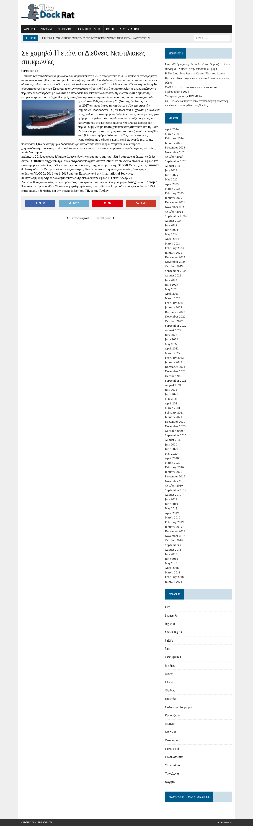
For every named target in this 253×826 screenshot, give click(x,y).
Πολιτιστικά (172, 748)
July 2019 (171, 499)
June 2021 (171, 394)
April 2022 (172, 348)
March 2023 (172, 298)
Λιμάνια (46, 29)
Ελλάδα (170, 682)
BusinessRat (65, 29)
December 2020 (175, 422)
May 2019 (171, 508)
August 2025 (173, 166)
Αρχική (29, 29)
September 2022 (175, 326)
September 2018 (175, 545)
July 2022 (171, 335)
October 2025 (174, 156)
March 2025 (172, 189)
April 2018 (172, 568)
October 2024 (174, 211)
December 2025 (175, 147)
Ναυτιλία (170, 732)
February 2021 (174, 412)
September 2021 (175, 380)
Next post (105, 218)
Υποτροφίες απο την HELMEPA (183, 96)
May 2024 (171, 234)
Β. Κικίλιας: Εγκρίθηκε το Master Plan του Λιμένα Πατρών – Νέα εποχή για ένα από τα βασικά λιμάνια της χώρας (197, 77)
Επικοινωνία (225, 822)
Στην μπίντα (172, 765)
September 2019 (175, 490)
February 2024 (174, 248)
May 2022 (171, 344)
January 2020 (173, 472)
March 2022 (172, 353)
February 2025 (174, 193)
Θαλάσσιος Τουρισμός (179, 707)
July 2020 (171, 444)
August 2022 (173, 330)
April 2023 (172, 294)
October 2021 (174, 376)
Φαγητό (170, 782)
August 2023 (173, 275)
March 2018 (172, 572)
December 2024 (175, 202)
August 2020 (173, 440)
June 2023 (171, 284)
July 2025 (171, 170)
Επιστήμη (171, 698)
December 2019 (175, 476)
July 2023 (171, 280)
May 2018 (171, 563)
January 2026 (173, 143)
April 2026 (172, 129)
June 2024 (171, 230)
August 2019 (173, 495)
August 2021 (173, 385)
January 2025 (173, 198)
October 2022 (174, 321)
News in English (129, 29)
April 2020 (172, 458)
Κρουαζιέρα (172, 715)
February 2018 (174, 577)
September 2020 (175, 435)
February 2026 (174, 138)
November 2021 (175, 371)
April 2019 (172, 513)
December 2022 (175, 312)
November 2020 (175, 426)
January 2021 (173, 417)
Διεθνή (169, 673)
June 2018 (171, 559)
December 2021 (175, 367)
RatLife (110, 29)
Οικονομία (171, 740)
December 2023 (175, 257)
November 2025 (175, 152)
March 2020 (172, 463)
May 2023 (171, 289)
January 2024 (173, 253)
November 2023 (175, 262)
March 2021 (172, 408)
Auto (167, 607)
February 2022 (174, 358)
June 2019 (171, 504)
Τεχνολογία (172, 773)
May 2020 (171, 453)
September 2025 (175, 161)
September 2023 (175, 271)
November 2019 (175, 481)
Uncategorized (173, 657)
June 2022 (171, 339)
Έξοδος (170, 690)
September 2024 (175, 216)
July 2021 (171, 390)
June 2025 (171, 175)
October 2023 (174, 266)
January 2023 (173, 307)
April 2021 (172, 403)
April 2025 (172, 184)
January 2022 (173, 362)
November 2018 (175, 536)
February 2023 (174, 303)
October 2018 (174, 540)
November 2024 (175, 207)
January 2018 (173, 581)
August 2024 (173, 221)
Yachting (170, 665)
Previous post (78, 218)
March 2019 (172, 517)
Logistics (170, 624)
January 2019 (173, 527)
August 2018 (173, 549)
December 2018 (175, 531)
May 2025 (171, 179)
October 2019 (174, 485)
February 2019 (174, 522)
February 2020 (174, 467)
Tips (167, 648)
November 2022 (175, 316)
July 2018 (171, 554)
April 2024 (172, 239)
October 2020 (174, 431)
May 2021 (171, 399)
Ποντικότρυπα (89, 29)
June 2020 (171, 449)
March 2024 (172, 243)
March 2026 (172, 134)
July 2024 (171, 225)
